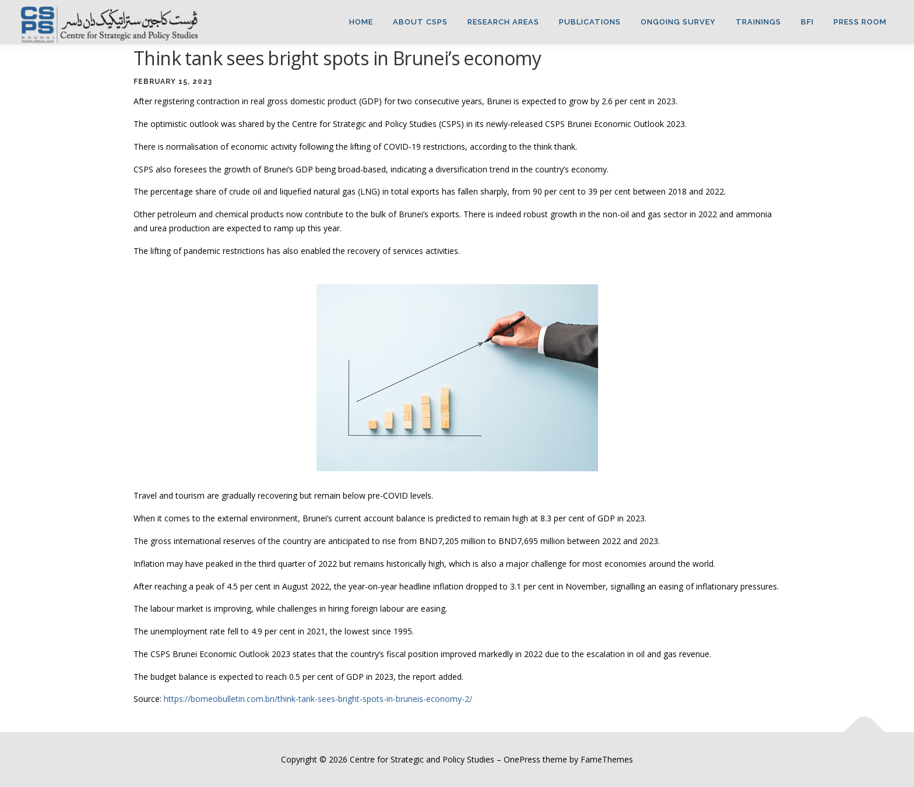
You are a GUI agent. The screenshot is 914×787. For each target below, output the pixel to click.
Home (361, 21)
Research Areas (503, 21)
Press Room (860, 21)
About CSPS (420, 21)
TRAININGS (758, 21)
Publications (590, 21)
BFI (807, 21)
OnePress (522, 759)
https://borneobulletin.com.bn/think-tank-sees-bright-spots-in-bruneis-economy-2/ (318, 698)
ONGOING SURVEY (678, 21)
